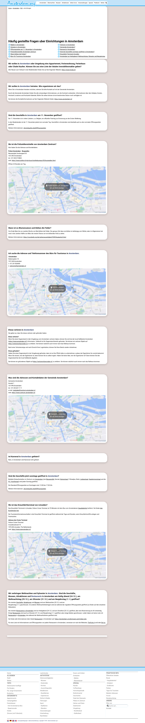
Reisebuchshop (111, 698)
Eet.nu (103, 623)
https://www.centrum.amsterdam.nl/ (23, 393)
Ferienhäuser (11, 703)
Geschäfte (19, 602)
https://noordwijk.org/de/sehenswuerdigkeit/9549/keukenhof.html (44, 237)
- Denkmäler (44, 683)
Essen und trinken (79, 673)
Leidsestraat (84, 479)
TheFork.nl (91, 623)
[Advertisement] (123, 52)
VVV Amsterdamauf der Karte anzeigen (57, 289)
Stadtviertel (77, 706)
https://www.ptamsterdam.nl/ (21, 529)
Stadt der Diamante (79, 698)
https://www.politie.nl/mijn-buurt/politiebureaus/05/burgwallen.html (34, 160)
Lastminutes (44, 673)
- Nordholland (77, 711)
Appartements (11, 698)
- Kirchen (43, 685)
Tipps (9, 683)
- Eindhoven (110, 685)
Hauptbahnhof (82, 508)
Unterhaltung (44, 713)
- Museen (43, 680)
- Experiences (44, 696)
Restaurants (36, 596)
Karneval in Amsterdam (67, 49)
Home (9, 673)
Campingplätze (12, 701)
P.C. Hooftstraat (13, 482)
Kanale (75, 685)
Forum (108, 696)
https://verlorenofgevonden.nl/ (18, 344)
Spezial (91, 3)
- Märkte (75, 678)
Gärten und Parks (78, 703)
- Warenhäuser (77, 681)
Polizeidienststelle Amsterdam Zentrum (23, 52)
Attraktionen (65, 3)
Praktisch (96, 3)
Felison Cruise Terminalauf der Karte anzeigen (57, 552)
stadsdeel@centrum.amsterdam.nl (24, 390)
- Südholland (77, 713)
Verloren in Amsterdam (67, 45)
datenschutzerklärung (33, 720)
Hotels (9, 711)
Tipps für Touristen (112, 691)
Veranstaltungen (83, 3)
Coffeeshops (77, 688)
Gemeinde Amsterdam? (67, 47)
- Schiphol (109, 683)
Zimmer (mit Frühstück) (14, 713)
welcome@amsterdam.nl (18, 266)
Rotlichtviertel (77, 693)
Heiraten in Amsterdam (18, 47)
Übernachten (51, 3)
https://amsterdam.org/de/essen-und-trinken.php (70, 619)
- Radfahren (44, 706)
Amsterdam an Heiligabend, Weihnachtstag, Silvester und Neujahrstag (82, 56)
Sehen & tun (73, 3)
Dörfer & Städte (45, 698)
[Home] (37, 2)
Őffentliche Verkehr (112, 675)
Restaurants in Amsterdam (25, 611)
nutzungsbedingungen (23, 720)
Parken (108, 688)
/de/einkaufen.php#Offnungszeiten (34, 128)
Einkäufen (76, 675)
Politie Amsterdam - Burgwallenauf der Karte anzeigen (57, 187)
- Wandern (43, 708)
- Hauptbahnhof (111, 680)
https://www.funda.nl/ (69, 70)
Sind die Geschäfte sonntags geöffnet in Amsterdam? (77, 52)
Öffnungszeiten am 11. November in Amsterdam (26, 49)
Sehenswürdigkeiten (46, 678)
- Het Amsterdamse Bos (14, 706)
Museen (58, 3)
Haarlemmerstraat (95, 479)
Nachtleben (44, 716)
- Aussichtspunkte (46, 688)
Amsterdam (43, 3)
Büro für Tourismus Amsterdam (21, 56)
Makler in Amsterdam (17, 45)
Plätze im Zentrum (79, 701)
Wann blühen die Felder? (18, 54)
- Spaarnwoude (12, 708)
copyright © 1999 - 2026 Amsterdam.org (48, 720)
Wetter (102, 3)
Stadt (8, 678)
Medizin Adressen (112, 693)
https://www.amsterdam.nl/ (63, 99)
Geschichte (76, 696)
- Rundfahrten (44, 693)
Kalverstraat (64, 479)
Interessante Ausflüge (14, 686)
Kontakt (108, 708)
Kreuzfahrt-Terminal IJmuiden (69, 54)
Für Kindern (10, 688)
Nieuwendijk (50, 479)
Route (108, 678)
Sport (42, 703)
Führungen (43, 701)
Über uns (109, 703)
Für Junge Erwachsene (14, 691)
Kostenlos (10, 693)
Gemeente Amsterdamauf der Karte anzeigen (57, 415)
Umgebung (76, 708)
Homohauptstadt (78, 691)
